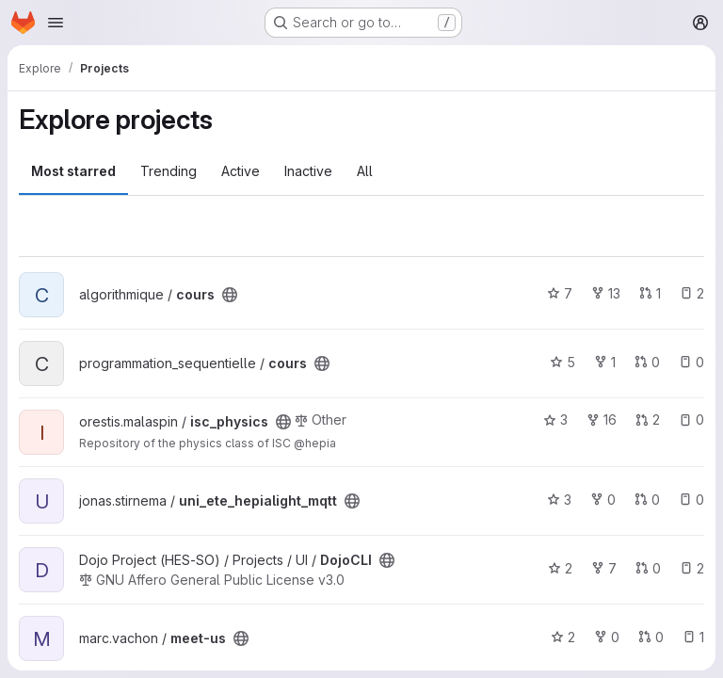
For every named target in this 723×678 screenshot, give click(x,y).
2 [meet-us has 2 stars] (563, 637)
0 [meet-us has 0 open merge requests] (651, 637)
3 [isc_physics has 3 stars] (555, 420)
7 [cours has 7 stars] (559, 293)
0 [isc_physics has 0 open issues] (691, 420)
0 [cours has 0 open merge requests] (647, 362)
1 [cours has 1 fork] (605, 362)
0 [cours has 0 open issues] (691, 362)
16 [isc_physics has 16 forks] (601, 420)
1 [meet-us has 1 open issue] (693, 637)
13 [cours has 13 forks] (605, 293)
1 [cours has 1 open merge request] (650, 293)
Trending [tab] (168, 171)
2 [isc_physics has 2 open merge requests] (647, 420)
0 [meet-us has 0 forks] (606, 637)
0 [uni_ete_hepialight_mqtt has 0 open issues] (691, 500)
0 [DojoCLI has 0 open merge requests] (648, 568)
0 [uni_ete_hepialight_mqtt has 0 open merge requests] (647, 500)
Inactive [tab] (308, 171)
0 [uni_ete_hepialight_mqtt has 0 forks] (603, 500)
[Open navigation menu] (55, 23)
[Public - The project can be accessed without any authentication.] (229, 294)
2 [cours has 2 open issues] (692, 293)
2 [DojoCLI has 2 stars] (560, 568)
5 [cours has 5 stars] (562, 362)
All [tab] (365, 171)
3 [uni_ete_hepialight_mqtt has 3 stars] (559, 500)
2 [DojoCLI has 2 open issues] (692, 568)
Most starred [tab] (73, 171)
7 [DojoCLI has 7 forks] (604, 568)
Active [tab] (240, 171)
